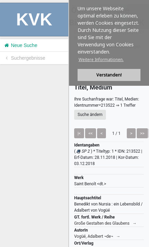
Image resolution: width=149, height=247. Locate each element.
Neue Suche (20, 45)
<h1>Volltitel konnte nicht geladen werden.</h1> (109, 123)
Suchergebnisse (24, 58)
